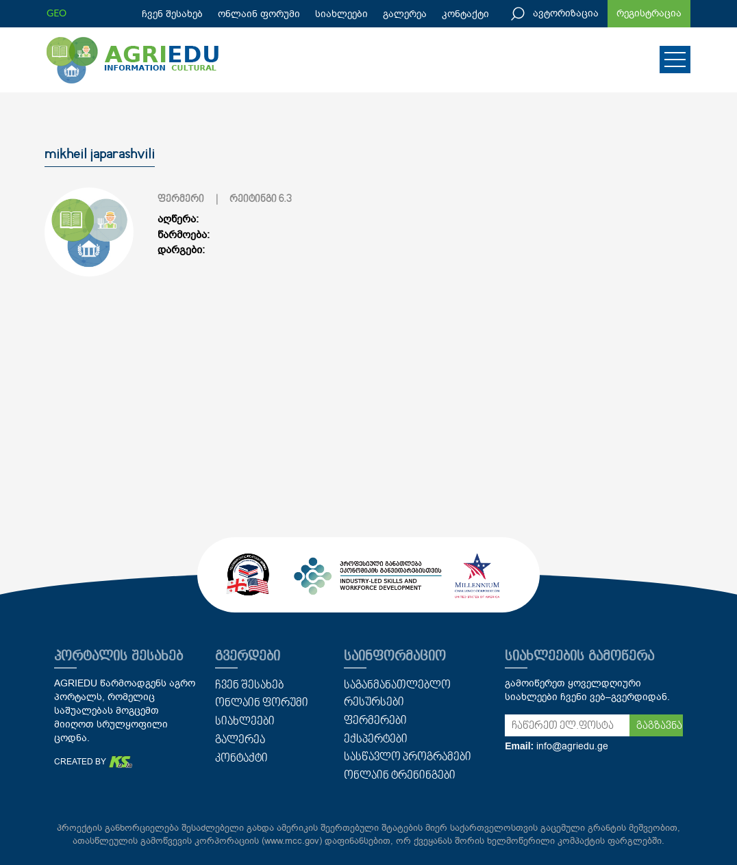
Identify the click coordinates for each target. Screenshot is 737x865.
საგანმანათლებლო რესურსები (397, 695)
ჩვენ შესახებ (172, 14)
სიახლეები (341, 14)
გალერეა (405, 14)
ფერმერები (375, 721)
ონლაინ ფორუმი (259, 14)
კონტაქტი (465, 14)
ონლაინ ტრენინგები (399, 776)
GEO (56, 12)
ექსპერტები (376, 740)
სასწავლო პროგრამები (407, 757)
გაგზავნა (659, 726)
